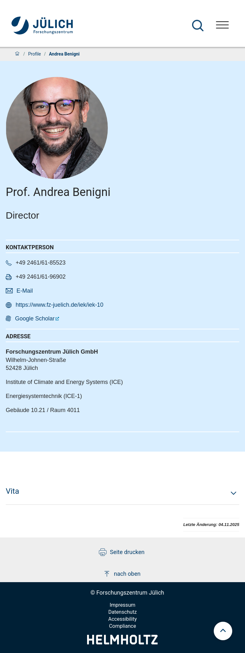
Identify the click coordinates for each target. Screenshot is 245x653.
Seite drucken (122, 552)
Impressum (123, 605)
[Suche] (198, 25)
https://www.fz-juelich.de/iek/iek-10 (59, 305)
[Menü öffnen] (222, 25)
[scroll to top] (223, 631)
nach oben (121, 574)
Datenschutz (122, 612)
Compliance (122, 626)
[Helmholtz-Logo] (122, 642)
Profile (34, 54)
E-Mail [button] (25, 291)
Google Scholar (35, 318)
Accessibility (122, 619)
